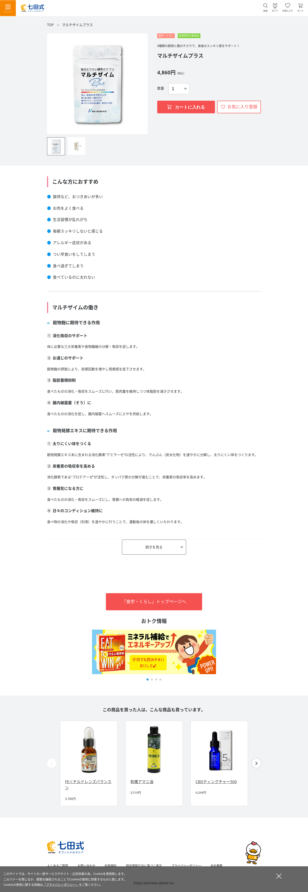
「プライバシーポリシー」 (61, 885)
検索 (265, 11)
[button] (148, 679)
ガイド (275, 10)
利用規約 (111, 865)
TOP (50, 24)
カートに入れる (186, 107)
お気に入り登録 (242, 107)
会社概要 (216, 865)
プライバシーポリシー (186, 865)
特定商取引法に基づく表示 (144, 865)
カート (300, 10)
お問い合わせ (86, 865)
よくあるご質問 (57, 865)
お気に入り (287, 10)
